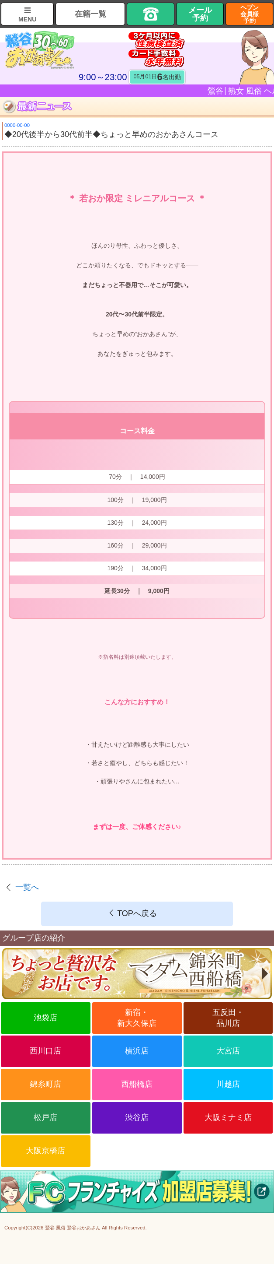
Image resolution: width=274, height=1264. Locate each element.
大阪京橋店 (45, 1150)
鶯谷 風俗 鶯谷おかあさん (73, 1227)
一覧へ (27, 887)
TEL (150, 14)
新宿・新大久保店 (136, 1018)
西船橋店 (137, 1084)
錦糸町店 (45, 1084)
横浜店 (137, 1050)
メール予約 (200, 14)
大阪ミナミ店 (228, 1117)
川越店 (228, 1084)
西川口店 (45, 1050)
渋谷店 (137, 1117)
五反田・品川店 (228, 1018)
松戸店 (45, 1117)
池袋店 (45, 1017)
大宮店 (228, 1050)
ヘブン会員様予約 (249, 14)
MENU (27, 19)
